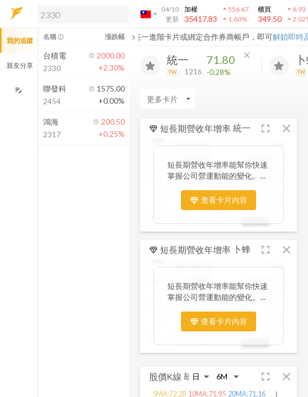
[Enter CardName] (167, 99)
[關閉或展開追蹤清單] (133, 37)
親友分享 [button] (20, 65)
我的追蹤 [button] (20, 40)
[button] (80, 14)
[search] (83, 14)
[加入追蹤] (150, 66)
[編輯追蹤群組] (18, 90)
